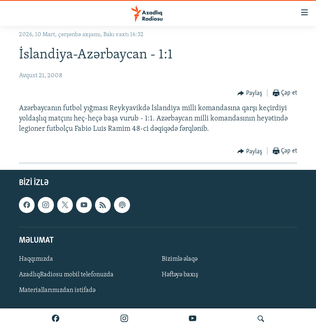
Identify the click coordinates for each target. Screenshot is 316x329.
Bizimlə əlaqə (180, 259)
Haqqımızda (36, 259)
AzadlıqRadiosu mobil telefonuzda (66, 274)
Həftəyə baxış (180, 274)
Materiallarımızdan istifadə (57, 290)
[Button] (249, 93)
